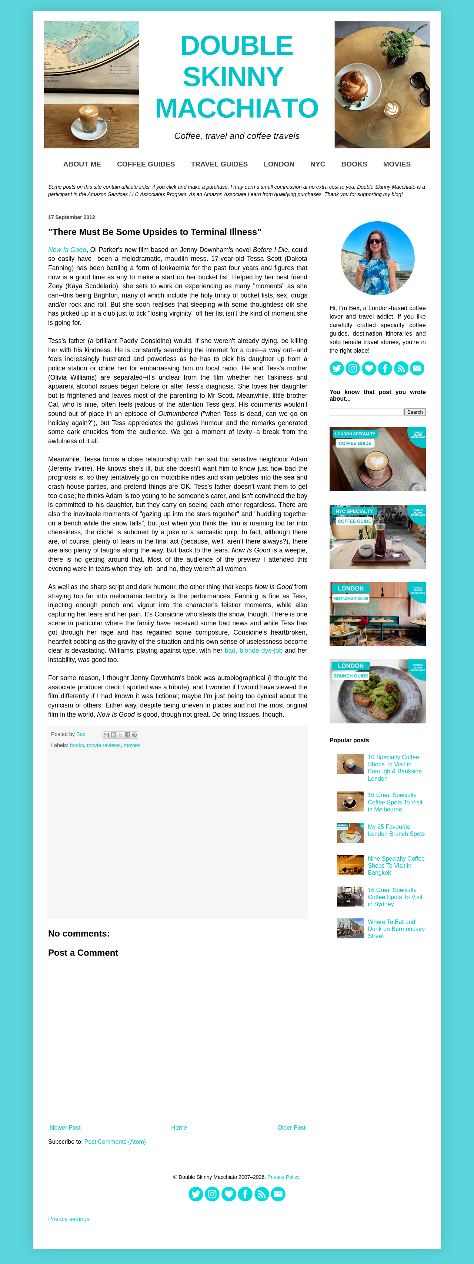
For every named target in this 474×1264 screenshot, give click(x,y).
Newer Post (65, 1128)
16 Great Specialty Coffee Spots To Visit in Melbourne (395, 802)
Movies (397, 164)
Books (354, 164)
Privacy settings (69, 1219)
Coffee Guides (146, 164)
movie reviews (104, 745)
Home (179, 1128)
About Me (82, 164)
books (77, 745)
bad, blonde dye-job (254, 650)
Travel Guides (219, 164)
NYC (318, 164)
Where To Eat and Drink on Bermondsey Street (396, 929)
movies (132, 745)
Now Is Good (67, 249)
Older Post (291, 1128)
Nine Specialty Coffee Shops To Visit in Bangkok (396, 865)
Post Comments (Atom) (115, 1142)
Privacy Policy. (284, 1177)
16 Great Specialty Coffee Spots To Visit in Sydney (395, 897)
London (279, 164)
